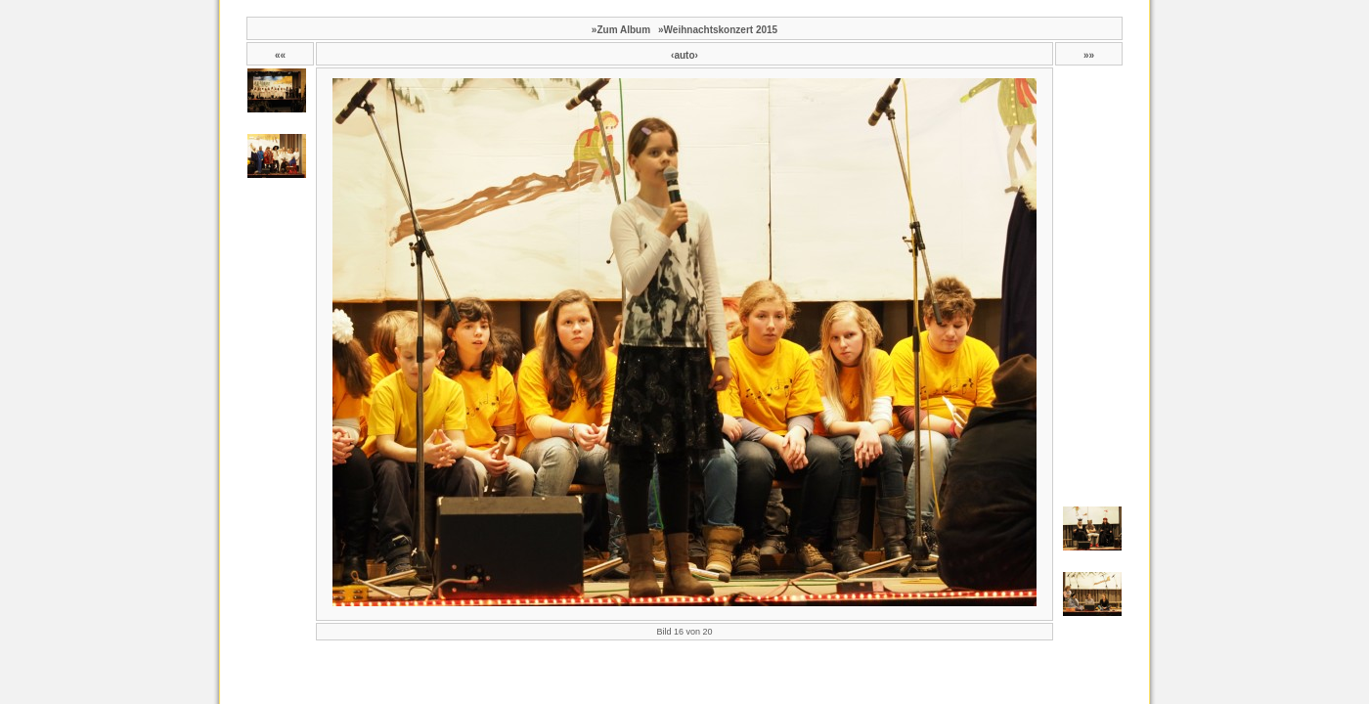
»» (1088, 55)
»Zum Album (621, 29)
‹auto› (684, 55)
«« (280, 55)
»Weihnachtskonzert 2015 (717, 29)
